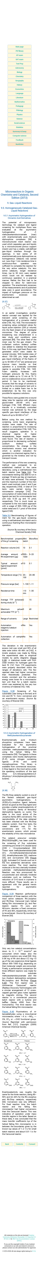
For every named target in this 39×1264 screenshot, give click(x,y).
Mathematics (20, 102)
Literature (19, 98)
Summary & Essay (19, 132)
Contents (19, 1144)
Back (7, 1144)
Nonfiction (19, 144)
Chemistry (19, 76)
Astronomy (19, 68)
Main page (20, 47)
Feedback (19, 140)
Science (19, 119)
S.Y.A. (34, 1251)
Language (19, 93)
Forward (32, 1144)
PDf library (19, 51)
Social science (19, 123)
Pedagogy (19, 106)
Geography (19, 81)
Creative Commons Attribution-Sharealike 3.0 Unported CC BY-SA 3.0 (19, 1237)
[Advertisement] (19, 23)
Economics (19, 89)
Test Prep (19, 64)
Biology (19, 72)
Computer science (19, 136)
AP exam (19, 55)
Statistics (19, 127)
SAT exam (19, 59)
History (19, 85)
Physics (19, 115)
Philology (19, 110)
